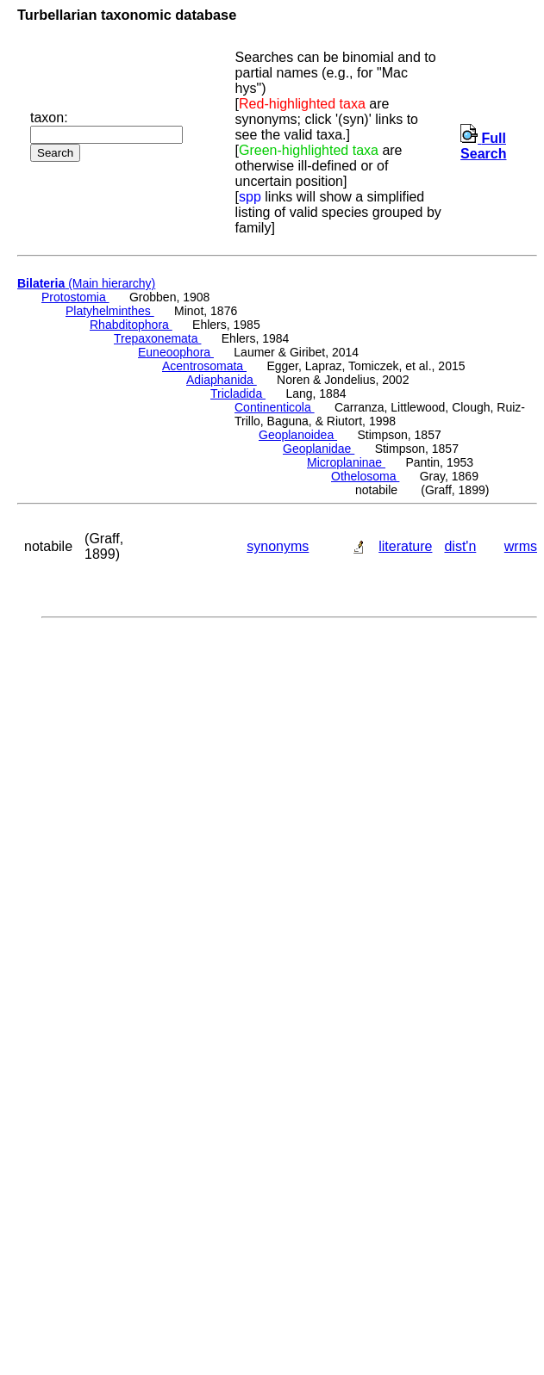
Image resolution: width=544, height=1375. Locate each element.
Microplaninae (346, 462)
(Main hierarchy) (86, 283)
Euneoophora (176, 352)
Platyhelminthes (110, 311)
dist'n (460, 546)
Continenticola (274, 407)
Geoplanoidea (298, 435)
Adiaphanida (221, 380)
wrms (520, 546)
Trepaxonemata (157, 338)
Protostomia (75, 297)
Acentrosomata (204, 366)
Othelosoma (365, 476)
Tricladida (238, 393)
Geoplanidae (318, 448)
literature (405, 546)
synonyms (278, 546)
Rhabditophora (131, 324)
